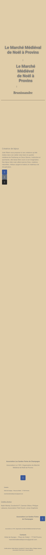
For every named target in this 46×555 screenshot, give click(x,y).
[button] (23, 60)
